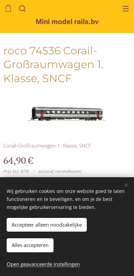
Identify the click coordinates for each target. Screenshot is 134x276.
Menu (126, 8)
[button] (21, 8)
